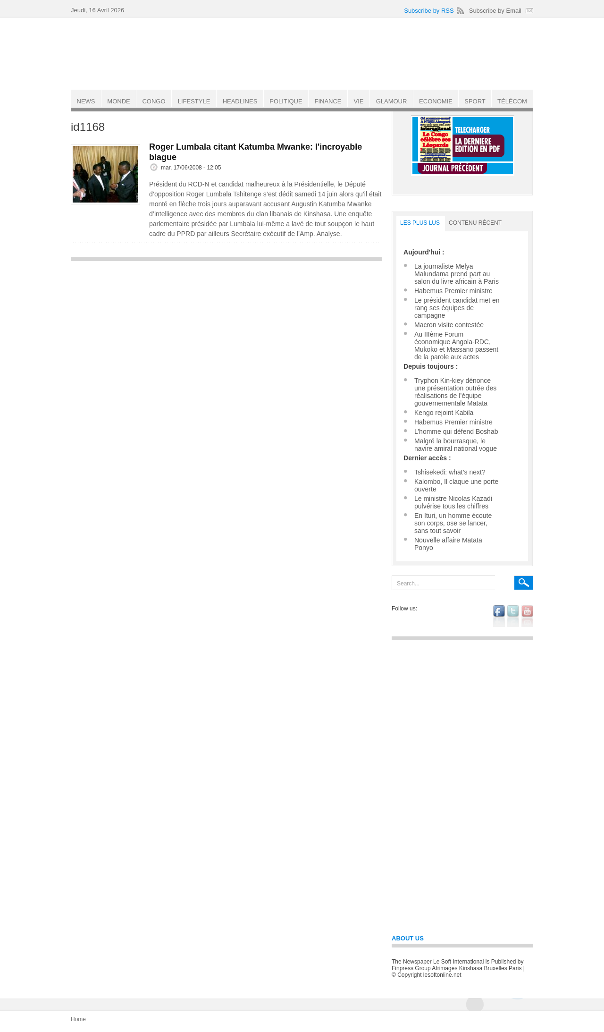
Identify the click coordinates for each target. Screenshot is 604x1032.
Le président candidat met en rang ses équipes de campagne (457, 307)
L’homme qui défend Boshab (456, 431)
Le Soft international (303, 53)
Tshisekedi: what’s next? (450, 472)
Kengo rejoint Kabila (443, 412)
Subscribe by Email (495, 10)
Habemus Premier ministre (453, 291)
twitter (513, 616)
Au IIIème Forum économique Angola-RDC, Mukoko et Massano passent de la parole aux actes (456, 345)
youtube (527, 616)
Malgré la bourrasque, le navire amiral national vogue (455, 444)
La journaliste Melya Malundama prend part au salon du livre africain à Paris (456, 273)
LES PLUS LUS (420, 223)
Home (78, 1019)
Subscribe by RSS (429, 10)
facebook (499, 616)
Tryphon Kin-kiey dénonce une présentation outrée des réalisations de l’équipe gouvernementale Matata (455, 392)
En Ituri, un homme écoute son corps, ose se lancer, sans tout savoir (453, 523)
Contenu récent (475, 223)
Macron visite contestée (449, 325)
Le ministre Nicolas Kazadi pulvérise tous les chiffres (453, 502)
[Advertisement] (226, 332)
